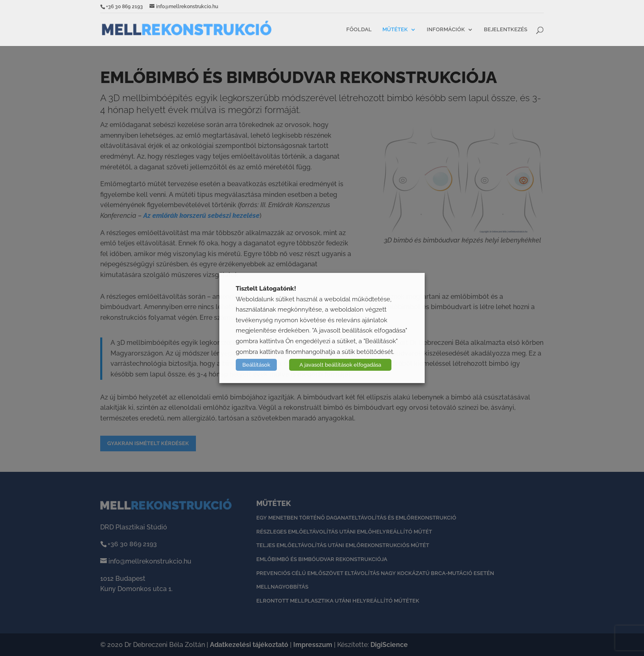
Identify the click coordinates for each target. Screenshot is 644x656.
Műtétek (395, 29)
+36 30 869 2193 (124, 6)
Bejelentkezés (505, 29)
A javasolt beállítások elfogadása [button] (340, 365)
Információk (446, 29)
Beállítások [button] (256, 365)
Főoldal (359, 29)
